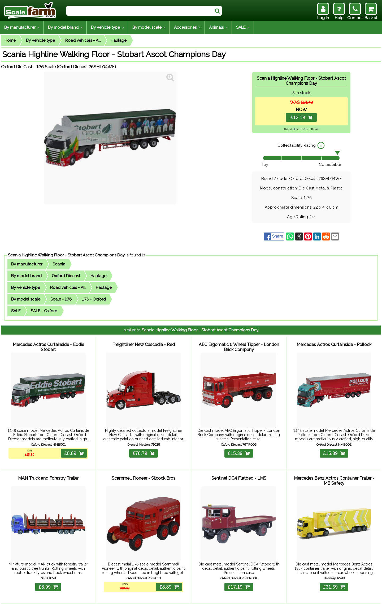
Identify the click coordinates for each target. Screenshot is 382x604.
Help (45, 596)
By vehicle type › (107, 27)
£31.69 (334, 572)
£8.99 (48, 572)
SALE (16, 311)
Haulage (119, 40)
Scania (59, 264)
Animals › (218, 27)
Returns (77, 596)
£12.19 (301, 117)
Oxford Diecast (66, 275)
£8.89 (72, 446)
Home (10, 40)
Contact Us (98, 596)
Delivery (59, 596)
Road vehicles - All (83, 40)
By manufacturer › (21, 27)
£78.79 (143, 446)
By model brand (26, 275)
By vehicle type (40, 40)
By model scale (25, 299)
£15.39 (239, 446)
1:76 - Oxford (94, 299)
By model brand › (65, 27)
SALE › (242, 27)
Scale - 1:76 (61, 299)
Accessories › (187, 27)
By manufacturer (26, 264)
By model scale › (148, 27)
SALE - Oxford (44, 311)
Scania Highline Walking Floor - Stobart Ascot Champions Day (66, 255)
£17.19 (239, 572)
